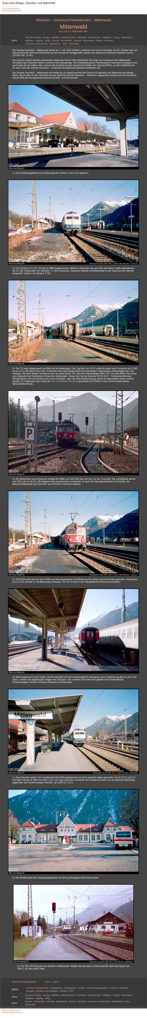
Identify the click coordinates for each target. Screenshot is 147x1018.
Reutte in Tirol (66, 991)
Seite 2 (56, 982)
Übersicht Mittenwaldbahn (12, 11)
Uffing (47, 40)
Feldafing (106, 37)
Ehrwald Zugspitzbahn (97, 988)
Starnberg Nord (68, 37)
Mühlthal (56, 37)
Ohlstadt (77, 40)
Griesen (81, 988)
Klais (65, 44)
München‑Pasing (33, 37)
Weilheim (29, 40)
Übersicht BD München (11, 9)
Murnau (55, 40)
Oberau (99, 40)
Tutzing (116, 37)
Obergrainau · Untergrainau (63, 988)
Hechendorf (66, 40)
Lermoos (113, 988)
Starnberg (82, 37)
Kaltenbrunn (55, 44)
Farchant (108, 40)
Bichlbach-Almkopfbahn (47, 991)
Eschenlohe (88, 40)
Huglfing (39, 40)
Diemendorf (126, 37)
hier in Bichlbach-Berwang (64, 381)
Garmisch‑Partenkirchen (36, 44)
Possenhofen (94, 37)
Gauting (46, 37)
